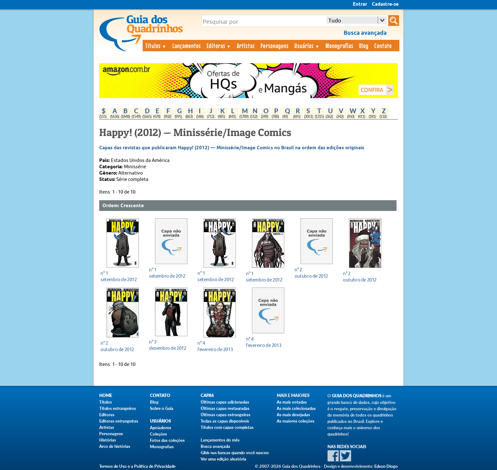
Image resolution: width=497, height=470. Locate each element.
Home (105, 395)
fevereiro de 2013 (217, 346)
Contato (383, 45)
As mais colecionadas (296, 408)
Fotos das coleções (167, 440)
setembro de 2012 (120, 276)
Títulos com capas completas (227, 427)
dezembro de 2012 (169, 345)
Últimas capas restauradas (225, 408)
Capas (207, 395)
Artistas (246, 45)
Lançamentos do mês (220, 439)
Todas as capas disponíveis (225, 421)
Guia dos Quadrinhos (356, 395)
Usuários (307, 45)
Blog (364, 45)
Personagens (275, 45)
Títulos (156, 45)
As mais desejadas (293, 414)
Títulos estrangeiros (117, 408)
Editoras (219, 45)
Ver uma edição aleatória (223, 458)
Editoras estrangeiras (118, 421)
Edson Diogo (386, 466)
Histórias (107, 439)
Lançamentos (186, 45)
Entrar (360, 4)
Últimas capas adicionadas (225, 402)
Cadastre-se (385, 4)
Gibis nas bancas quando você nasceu (234, 452)
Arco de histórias (114, 446)
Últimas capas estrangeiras (225, 414)
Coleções (158, 433)
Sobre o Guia (161, 408)
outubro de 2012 (314, 273)
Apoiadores (160, 427)
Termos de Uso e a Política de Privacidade (137, 466)
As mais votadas (292, 402)
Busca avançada (215, 446)
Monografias (339, 45)
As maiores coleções (295, 421)
